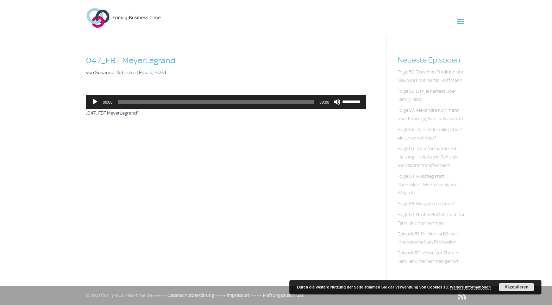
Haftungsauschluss (283, 295)
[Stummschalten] (336, 101)
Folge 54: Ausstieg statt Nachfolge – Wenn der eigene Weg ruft (427, 185)
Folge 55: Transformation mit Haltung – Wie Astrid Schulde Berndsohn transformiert (427, 157)
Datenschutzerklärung (190, 295)
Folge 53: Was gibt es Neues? (425, 203)
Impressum (238, 295)
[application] (226, 102)
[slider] (216, 102)
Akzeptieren (516, 287)
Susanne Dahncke (115, 73)
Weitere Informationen (470, 287)
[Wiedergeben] (95, 101)
